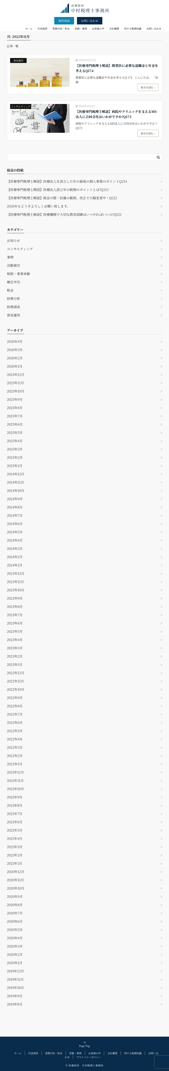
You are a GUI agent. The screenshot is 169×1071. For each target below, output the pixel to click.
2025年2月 (15, 457)
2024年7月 (15, 515)
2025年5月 (15, 432)
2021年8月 (14, 805)
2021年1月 (14, 863)
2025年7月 (15, 416)
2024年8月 (15, 507)
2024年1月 (14, 565)
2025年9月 (15, 399)
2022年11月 (15, 681)
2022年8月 (15, 706)
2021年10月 (15, 788)
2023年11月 (15, 581)
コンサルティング (20, 106)
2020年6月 (15, 921)
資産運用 (18, 60)
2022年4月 (15, 739)
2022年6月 (15, 722)
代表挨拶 (42, 28)
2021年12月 (15, 772)
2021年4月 (14, 838)
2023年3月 (15, 648)
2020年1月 (14, 962)
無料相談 (64, 21)
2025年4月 (15, 440)
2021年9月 (14, 797)
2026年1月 (14, 366)
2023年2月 (15, 656)
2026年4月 (15, 341)
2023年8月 (15, 606)
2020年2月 (15, 954)
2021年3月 (14, 846)
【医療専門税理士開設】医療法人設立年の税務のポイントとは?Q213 (58, 189)
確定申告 (13, 282)
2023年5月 (15, 631)
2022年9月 (15, 697)
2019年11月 (15, 979)
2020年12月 (15, 871)
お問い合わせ (89, 21)
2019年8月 (14, 1004)
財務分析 (13, 298)
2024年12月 (15, 474)
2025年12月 (15, 374)
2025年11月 (15, 382)
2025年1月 (14, 465)
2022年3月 (15, 747)
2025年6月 (15, 424)
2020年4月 (15, 938)
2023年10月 (15, 590)
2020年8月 (15, 904)
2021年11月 (15, 780)
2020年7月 (15, 913)
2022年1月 (14, 764)
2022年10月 (15, 689)
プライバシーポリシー (88, 1057)
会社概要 (114, 28)
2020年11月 (15, 880)
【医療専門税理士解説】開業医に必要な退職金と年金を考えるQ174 (117, 68)
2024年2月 (15, 556)
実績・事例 (81, 28)
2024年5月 (15, 532)
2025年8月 (15, 407)
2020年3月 (15, 946)
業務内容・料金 (61, 28)
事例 (10, 257)
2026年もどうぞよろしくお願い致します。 (38, 206)
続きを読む (148, 87)
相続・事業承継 (18, 273)
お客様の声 (98, 28)
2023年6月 (15, 623)
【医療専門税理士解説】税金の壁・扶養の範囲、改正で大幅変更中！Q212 (62, 198)
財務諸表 (13, 306)
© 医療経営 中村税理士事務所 (85, 1065)
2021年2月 (14, 855)
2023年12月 (15, 573)
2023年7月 (15, 614)
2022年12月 (15, 672)
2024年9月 (15, 498)
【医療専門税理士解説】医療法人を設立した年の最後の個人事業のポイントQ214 (67, 181)
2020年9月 (15, 896)
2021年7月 (14, 813)
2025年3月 (15, 449)
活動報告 (13, 265)
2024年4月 (15, 540)
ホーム (29, 28)
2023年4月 (15, 639)
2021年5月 (14, 830)
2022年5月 (15, 730)
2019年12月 (15, 971)
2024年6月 (15, 523)
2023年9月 (15, 598)
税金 (10, 290)
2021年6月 (14, 822)
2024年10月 (15, 490)
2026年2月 (15, 358)
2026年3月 (15, 349)
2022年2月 (15, 755)
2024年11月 (15, 482)
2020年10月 (15, 888)
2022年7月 (15, 714)
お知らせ (13, 240)
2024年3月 (15, 548)
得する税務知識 (133, 28)
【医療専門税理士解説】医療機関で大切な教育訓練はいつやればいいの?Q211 (64, 214)
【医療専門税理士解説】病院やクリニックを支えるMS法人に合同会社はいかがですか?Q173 (116, 114)
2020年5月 (15, 929)
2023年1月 (14, 664)
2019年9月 (14, 996)
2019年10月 (15, 987)
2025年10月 (15, 391)
